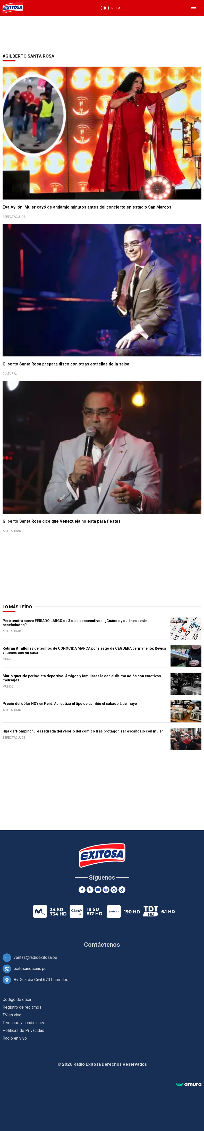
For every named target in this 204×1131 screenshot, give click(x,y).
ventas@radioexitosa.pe (35, 957)
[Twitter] (90, 889)
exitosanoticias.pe (30, 968)
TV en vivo (12, 1015)
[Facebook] (82, 889)
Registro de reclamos (22, 1007)
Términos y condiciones (24, 1022)
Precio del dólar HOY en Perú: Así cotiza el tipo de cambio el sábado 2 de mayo (70, 704)
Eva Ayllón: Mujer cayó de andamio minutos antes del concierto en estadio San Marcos (87, 207)
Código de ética (17, 999)
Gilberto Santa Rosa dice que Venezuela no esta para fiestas (62, 521)
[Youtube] (98, 889)
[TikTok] (121, 889)
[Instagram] (106, 889)
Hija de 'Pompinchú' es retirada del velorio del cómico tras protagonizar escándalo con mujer (83, 731)
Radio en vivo (15, 1038)
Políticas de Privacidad (23, 1030)
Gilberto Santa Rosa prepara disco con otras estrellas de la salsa (66, 364)
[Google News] (113, 889)
